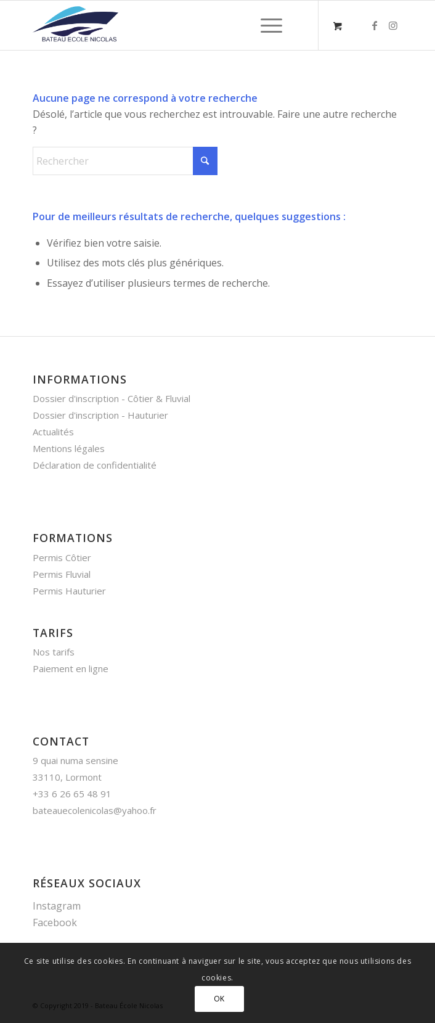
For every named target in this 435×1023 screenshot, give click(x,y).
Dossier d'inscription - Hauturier (100, 415)
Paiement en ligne (70, 668)
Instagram (57, 906)
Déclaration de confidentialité (95, 465)
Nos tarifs (54, 652)
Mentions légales (69, 448)
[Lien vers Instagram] (393, 25)
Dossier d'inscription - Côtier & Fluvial (111, 398)
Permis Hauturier (69, 591)
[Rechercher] (125, 161)
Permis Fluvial (62, 574)
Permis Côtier (62, 557)
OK (219, 998)
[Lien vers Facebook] (374, 25)
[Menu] (265, 25)
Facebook (55, 922)
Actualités (53, 431)
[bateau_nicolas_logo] (180, 25)
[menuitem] (269, 25)
